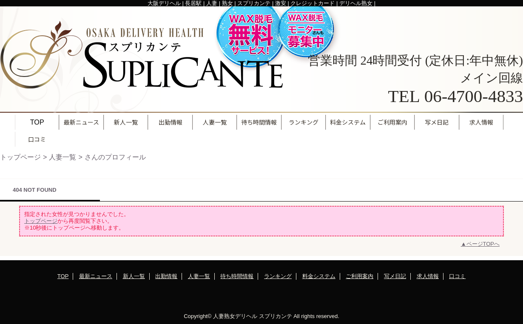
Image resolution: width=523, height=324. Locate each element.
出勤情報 (166, 276)
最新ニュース (95, 276)
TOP (37, 122)
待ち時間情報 (236, 276)
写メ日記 (395, 276)
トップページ (20, 157)
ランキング (278, 276)
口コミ (457, 276)
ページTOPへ (483, 244)
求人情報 (428, 276)
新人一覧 (134, 276)
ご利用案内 (359, 276)
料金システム (318, 276)
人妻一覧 (62, 157)
